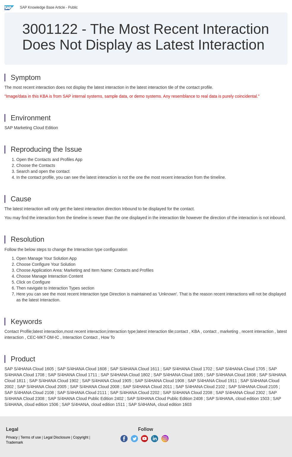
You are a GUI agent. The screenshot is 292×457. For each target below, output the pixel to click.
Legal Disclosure (57, 437)
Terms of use (30, 437)
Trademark (14, 442)
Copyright (80, 437)
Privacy (12, 437)
